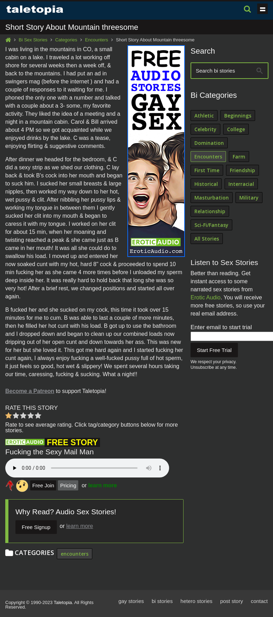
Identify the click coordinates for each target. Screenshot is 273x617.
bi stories (162, 601)
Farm (239, 156)
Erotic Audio (205, 297)
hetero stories (196, 601)
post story (231, 601)
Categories (66, 39)
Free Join (43, 485)
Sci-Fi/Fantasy (211, 225)
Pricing (68, 485)
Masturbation (211, 197)
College (236, 129)
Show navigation (262, 9)
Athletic (204, 115)
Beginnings (237, 115)
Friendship (242, 170)
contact (259, 601)
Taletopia (63, 602)
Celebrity (205, 129)
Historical (206, 184)
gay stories (131, 601)
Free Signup (36, 527)
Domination (209, 143)
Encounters (96, 39)
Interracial (241, 184)
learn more (102, 485)
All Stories (206, 238)
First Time (206, 170)
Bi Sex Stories (33, 39)
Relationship (209, 211)
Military (249, 197)
